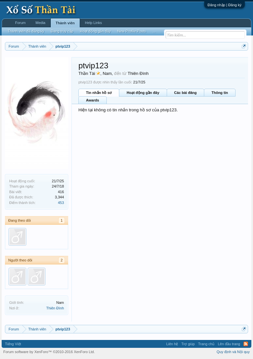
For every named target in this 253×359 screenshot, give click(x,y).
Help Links (93, 23)
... (154, 31)
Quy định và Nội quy (233, 352)
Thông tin (219, 93)
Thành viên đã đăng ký (26, 31)
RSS (245, 344)
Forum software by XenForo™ (49, 352)
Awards (92, 100)
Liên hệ (172, 344)
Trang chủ (206, 344)
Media (40, 23)
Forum (20, 23)
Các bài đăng (185, 93)
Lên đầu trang (229, 344)
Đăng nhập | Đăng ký (224, 5)
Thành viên (65, 23)
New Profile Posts (131, 31)
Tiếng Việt (13, 344)
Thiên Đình (55, 308)
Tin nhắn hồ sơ (99, 93)
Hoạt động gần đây (142, 93)
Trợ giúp (188, 344)
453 (61, 203)
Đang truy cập (62, 31)
